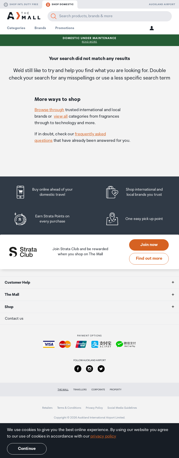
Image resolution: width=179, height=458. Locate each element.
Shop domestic (60, 5)
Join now (149, 244)
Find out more (149, 258)
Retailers (47, 407)
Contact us (14, 318)
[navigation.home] (23, 16)
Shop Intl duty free (21, 5)
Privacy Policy (94, 407)
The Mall (63, 389)
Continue (27, 448)
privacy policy (103, 436)
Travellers (80, 389)
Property (115, 389)
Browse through (49, 110)
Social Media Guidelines (122, 407)
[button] (151, 28)
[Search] (53, 16)
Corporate (98, 389)
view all (61, 116)
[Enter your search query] (110, 16)
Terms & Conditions (69, 407)
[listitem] (48, 192)
